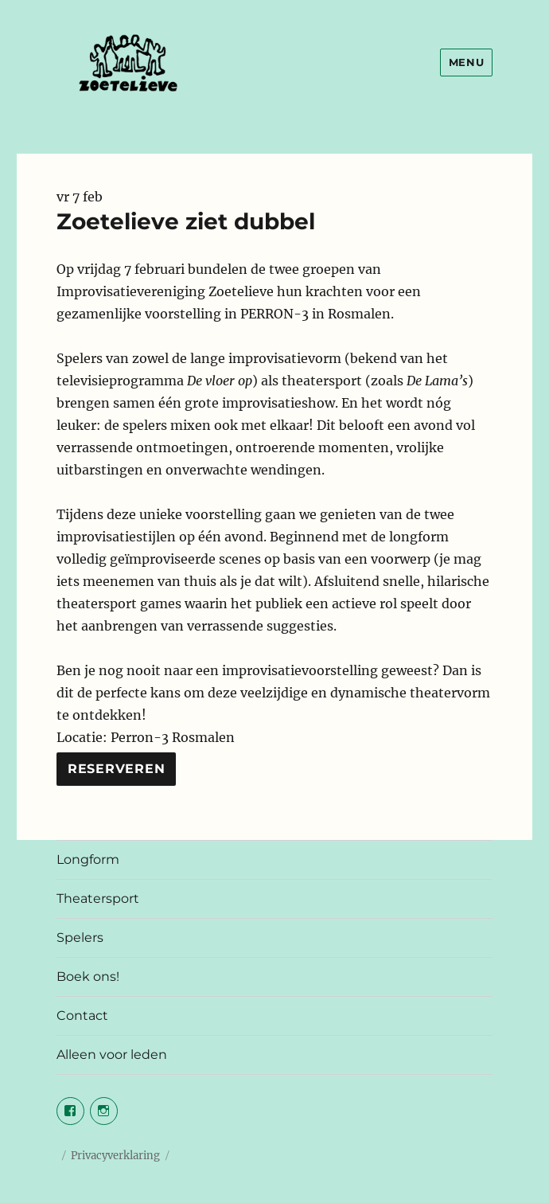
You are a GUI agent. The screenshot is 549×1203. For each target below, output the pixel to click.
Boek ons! (87, 976)
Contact (82, 1015)
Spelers (79, 937)
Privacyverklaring (115, 1155)
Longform (87, 859)
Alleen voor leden (111, 1054)
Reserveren (116, 768)
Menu (466, 62)
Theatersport (97, 898)
